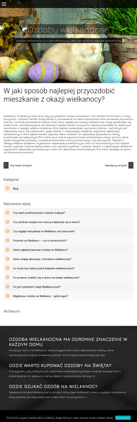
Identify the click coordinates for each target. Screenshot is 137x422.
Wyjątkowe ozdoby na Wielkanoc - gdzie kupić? (40, 296)
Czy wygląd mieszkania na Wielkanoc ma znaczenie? (44, 231)
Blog (15, 188)
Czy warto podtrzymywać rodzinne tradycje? (39, 212)
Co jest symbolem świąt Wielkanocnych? (37, 287)
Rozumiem (123, 417)
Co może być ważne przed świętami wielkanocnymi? (44, 268)
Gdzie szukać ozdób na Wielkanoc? (53, 386)
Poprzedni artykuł (18, 165)
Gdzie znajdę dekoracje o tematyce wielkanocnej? (42, 259)
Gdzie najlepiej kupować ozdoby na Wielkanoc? (40, 249)
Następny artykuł (119, 165)
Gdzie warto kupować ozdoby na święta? (60, 365)
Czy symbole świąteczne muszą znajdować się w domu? (46, 222)
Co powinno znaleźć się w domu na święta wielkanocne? (46, 277)
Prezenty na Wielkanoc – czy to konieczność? (40, 240)
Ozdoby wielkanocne (68, 29)
